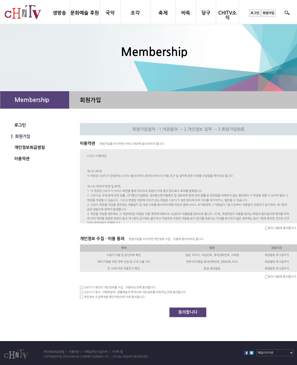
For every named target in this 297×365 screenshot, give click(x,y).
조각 (135, 13)
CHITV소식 (227, 15)
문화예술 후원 (84, 13)
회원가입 (268, 13)
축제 (163, 13)
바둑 (185, 13)
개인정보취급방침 (29, 148)
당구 (206, 13)
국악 (110, 13)
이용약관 (22, 159)
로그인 (255, 13)
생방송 (59, 13)
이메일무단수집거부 (95, 351)
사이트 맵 (117, 351)
